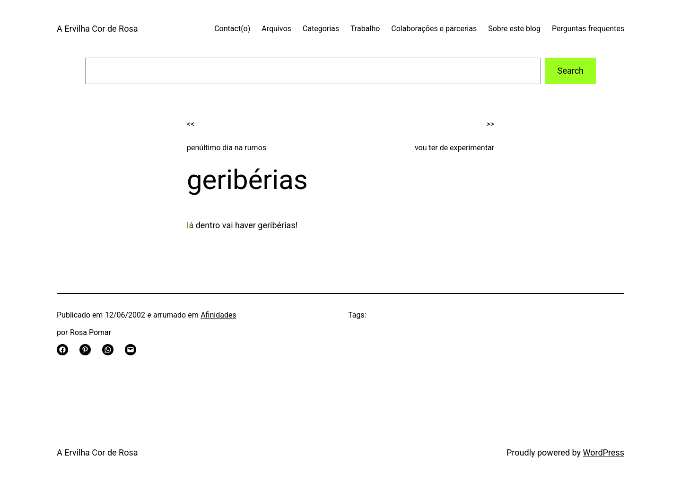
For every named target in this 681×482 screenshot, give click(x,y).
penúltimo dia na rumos (226, 147)
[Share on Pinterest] (85, 349)
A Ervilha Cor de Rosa (97, 29)
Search (571, 71)
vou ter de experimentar (454, 147)
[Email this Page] (130, 349)
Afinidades (218, 314)
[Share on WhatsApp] (108, 349)
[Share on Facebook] (62, 349)
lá (190, 225)
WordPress (603, 452)
